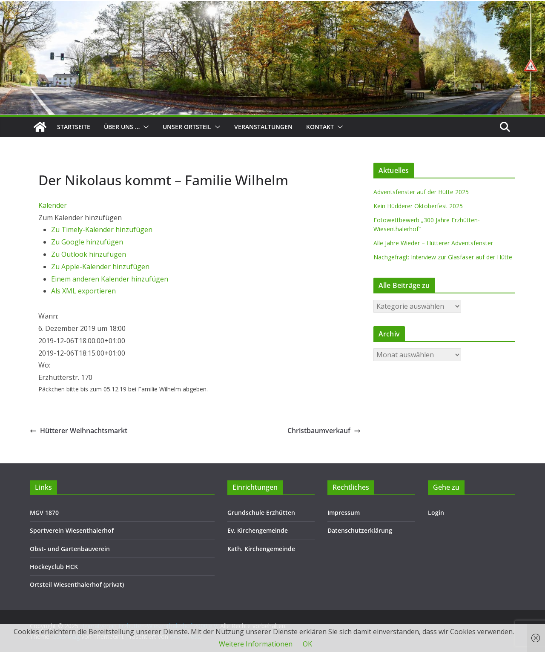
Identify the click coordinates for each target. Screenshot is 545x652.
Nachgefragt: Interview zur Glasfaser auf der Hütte (442, 257)
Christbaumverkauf (324, 430)
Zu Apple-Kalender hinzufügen (100, 266)
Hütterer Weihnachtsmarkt (78, 430)
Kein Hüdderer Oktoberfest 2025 (418, 206)
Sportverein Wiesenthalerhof (72, 530)
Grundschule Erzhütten (261, 512)
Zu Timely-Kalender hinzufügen (101, 229)
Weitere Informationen (256, 644)
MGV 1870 (44, 512)
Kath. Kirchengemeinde (261, 549)
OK (307, 644)
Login (436, 512)
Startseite (73, 127)
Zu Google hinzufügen (87, 242)
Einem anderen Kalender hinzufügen (109, 279)
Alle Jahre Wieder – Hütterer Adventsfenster (433, 243)
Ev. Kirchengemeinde (257, 530)
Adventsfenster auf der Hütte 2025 (421, 192)
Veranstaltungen (263, 127)
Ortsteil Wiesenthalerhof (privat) (77, 584)
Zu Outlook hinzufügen (88, 254)
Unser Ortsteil (187, 127)
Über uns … (122, 127)
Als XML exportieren (83, 291)
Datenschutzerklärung (359, 530)
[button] (144, 127)
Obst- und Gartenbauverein (70, 549)
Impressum (343, 512)
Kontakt (320, 127)
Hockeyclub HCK (54, 567)
